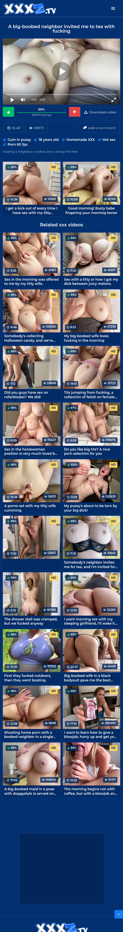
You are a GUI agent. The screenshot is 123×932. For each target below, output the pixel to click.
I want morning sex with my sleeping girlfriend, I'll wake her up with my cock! (91, 621)
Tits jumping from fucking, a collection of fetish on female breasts (89, 394)
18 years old (49, 140)
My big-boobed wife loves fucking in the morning (86, 338)
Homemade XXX (80, 140)
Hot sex (108, 140)
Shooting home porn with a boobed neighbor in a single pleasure (28, 734)
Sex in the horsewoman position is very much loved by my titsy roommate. (30, 451)
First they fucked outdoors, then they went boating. (27, 678)
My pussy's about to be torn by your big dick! (90, 508)
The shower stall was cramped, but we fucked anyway (30, 621)
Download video (103, 112)
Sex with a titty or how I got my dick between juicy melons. (91, 281)
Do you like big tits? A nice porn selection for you (87, 451)
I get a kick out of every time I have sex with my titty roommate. (31, 210)
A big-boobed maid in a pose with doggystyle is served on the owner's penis (29, 791)
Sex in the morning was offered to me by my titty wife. (31, 281)
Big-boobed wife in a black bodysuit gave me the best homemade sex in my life (87, 678)
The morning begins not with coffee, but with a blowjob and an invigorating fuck (90, 791)
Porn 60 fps (18, 144)
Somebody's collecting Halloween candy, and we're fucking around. (28, 338)
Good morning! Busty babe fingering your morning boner (91, 210)
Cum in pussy (19, 140)
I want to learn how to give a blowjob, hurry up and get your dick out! (91, 734)
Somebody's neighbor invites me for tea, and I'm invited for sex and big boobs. (89, 564)
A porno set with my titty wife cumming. (30, 508)
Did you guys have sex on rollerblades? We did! (26, 394)
